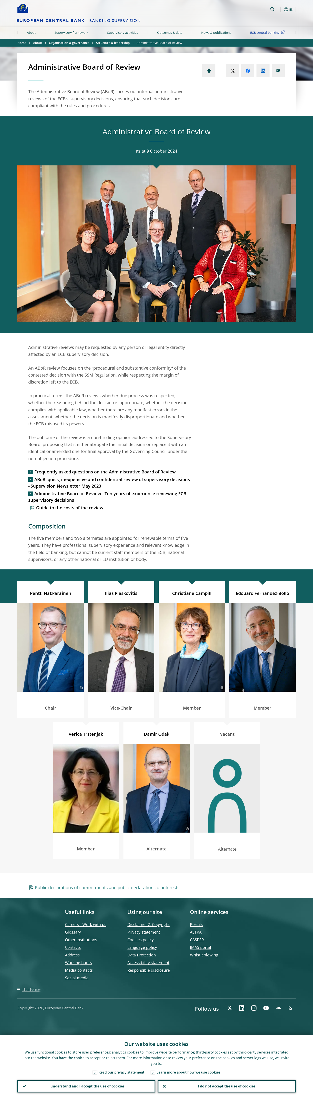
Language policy (142, 947)
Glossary (73, 932)
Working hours (78, 962)
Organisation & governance (69, 43)
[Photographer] (80, 688)
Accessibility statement (148, 962)
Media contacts (79, 970)
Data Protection (141, 955)
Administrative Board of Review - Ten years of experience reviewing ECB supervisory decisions (107, 497)
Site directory (31, 990)
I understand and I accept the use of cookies (86, 1086)
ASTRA (195, 932)
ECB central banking (268, 32)
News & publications (216, 32)
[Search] (247, 8)
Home (21, 43)
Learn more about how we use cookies (188, 1072)
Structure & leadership (113, 43)
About (31, 32)
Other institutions (81, 939)
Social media (76, 977)
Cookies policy (140, 939)
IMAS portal (200, 947)
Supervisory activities (122, 32)
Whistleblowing (204, 955)
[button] (280, 9)
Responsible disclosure (148, 970)
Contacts (73, 947)
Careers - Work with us (85, 924)
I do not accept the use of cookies (226, 1086)
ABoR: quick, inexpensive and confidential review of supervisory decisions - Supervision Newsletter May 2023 (109, 482)
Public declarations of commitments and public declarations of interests (107, 887)
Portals (196, 924)
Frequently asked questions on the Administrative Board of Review (105, 472)
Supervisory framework (71, 32)
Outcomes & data (169, 32)
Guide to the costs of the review (69, 508)
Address (72, 955)
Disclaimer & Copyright (148, 924)
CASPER (197, 939)
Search (272, 9)
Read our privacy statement (121, 1072)
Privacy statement (143, 932)
